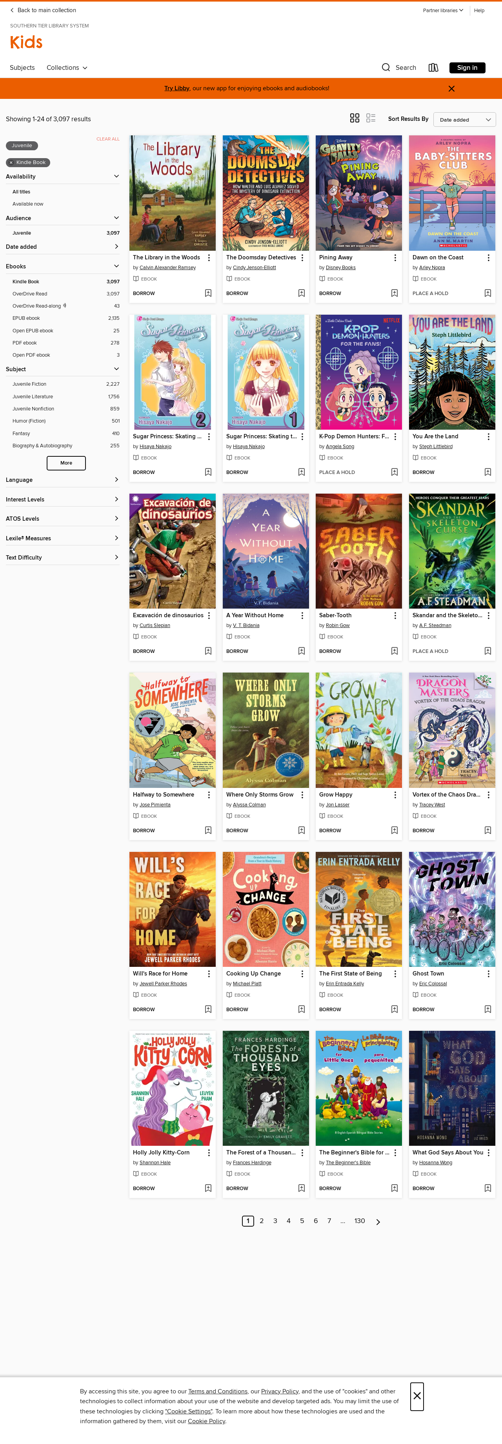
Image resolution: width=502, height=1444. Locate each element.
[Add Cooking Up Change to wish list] (301, 1010)
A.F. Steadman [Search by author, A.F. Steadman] (435, 625)
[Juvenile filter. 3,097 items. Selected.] (66, 233)
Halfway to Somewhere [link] (163, 795)
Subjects (22, 68)
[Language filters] (63, 480)
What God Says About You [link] (448, 1152)
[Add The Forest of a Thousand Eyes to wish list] (301, 1189)
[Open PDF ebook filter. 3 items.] (66, 355)
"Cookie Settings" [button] (188, 1411)
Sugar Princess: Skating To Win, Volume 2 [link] (169, 436)
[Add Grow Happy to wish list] (394, 831)
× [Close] (417, 1397)
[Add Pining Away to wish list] (394, 294)
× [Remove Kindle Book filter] (11, 163)
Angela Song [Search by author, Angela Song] (340, 446)
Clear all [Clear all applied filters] (108, 139)
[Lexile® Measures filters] (63, 539)
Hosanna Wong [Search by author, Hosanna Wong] (435, 1163)
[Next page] (378, 1221)
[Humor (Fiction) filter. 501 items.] (66, 421)
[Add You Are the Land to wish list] (488, 473)
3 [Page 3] (275, 1221)
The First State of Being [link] (350, 973)
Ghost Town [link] (428, 973)
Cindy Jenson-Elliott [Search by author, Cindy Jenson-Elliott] (254, 267)
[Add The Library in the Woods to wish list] (208, 294)
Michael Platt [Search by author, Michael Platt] (247, 984)
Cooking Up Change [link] (253, 973)
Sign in (467, 68)
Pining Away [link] (336, 257)
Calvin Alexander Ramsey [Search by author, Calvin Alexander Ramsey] (168, 267)
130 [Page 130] (360, 1221)
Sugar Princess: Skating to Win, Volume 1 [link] (262, 436)
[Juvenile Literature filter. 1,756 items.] (66, 397)
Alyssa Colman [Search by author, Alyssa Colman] (249, 805)
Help (479, 11)
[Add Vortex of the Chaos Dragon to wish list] (488, 831)
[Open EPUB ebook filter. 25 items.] (66, 331)
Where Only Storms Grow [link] (259, 795)
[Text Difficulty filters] (63, 558)
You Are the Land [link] (435, 436)
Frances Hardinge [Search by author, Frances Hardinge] (252, 1163)
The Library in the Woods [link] (166, 257)
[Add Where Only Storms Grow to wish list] (301, 831)
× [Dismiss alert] (451, 89)
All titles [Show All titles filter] (21, 192)
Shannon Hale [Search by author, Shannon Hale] (155, 1163)
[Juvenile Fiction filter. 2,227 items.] (66, 384)
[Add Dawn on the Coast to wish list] (488, 294)
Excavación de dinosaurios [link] (168, 615)
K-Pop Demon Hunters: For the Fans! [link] (355, 436)
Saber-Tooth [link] (335, 615)
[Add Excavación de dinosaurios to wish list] (208, 652)
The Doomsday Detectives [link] (261, 257)
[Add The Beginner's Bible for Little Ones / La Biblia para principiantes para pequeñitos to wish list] (394, 1189)
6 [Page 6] (316, 1221)
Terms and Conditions (217, 1391)
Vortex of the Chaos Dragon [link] (448, 795)
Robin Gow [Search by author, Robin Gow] (338, 625)
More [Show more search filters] (66, 463)
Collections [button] (67, 68)
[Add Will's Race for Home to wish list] (208, 1010)
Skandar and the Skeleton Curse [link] (448, 615)
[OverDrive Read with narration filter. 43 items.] (66, 306)
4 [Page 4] (289, 1221)
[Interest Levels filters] (63, 500)
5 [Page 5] (302, 1221)
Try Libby (176, 88)
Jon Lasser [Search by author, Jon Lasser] (337, 805)
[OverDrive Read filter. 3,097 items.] (66, 294)
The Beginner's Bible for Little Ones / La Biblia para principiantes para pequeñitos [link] (355, 1152)
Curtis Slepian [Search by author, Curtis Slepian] (155, 625)
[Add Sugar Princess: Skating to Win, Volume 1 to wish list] (301, 473)
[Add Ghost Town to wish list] (488, 1010)
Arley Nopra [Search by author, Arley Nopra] (432, 267)
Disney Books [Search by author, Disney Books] (341, 267)
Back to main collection (43, 10)
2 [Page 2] (262, 1221)
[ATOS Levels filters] (63, 519)
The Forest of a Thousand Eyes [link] (262, 1152)
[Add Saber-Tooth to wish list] (394, 652)
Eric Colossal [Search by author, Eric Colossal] (433, 984)
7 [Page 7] (329, 1221)
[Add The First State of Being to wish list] (394, 1010)
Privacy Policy (279, 1391)
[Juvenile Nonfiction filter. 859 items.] (66, 409)
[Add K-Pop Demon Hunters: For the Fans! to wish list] (394, 473)
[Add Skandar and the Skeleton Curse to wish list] (488, 652)
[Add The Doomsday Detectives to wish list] (301, 294)
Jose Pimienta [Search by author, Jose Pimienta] (155, 805)
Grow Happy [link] (336, 795)
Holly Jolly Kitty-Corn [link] (161, 1152)
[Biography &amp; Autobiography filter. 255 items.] (66, 446)
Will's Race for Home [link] (160, 973)
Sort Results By (408, 119)
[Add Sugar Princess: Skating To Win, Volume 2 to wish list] (208, 473)
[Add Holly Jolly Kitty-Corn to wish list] (208, 1189)
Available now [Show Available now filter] (28, 204)
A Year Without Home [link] (255, 615)
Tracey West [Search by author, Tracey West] (432, 805)
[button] (443, 11)
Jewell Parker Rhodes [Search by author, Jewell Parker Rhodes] (163, 984)
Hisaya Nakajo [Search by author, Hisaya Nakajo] (155, 446)
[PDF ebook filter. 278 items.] (66, 343)
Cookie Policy (206, 1421)
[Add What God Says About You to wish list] (488, 1189)
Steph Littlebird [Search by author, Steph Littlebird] (436, 446)
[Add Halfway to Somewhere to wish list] (208, 831)
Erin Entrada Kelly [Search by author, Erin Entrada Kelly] (345, 984)
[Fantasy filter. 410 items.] (66, 434)
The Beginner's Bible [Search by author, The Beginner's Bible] (348, 1163)
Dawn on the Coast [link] (438, 257)
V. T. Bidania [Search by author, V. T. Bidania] (246, 625)
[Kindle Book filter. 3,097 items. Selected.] (66, 282)
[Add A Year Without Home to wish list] (301, 652)
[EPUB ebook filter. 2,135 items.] (66, 318)
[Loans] (434, 69)
